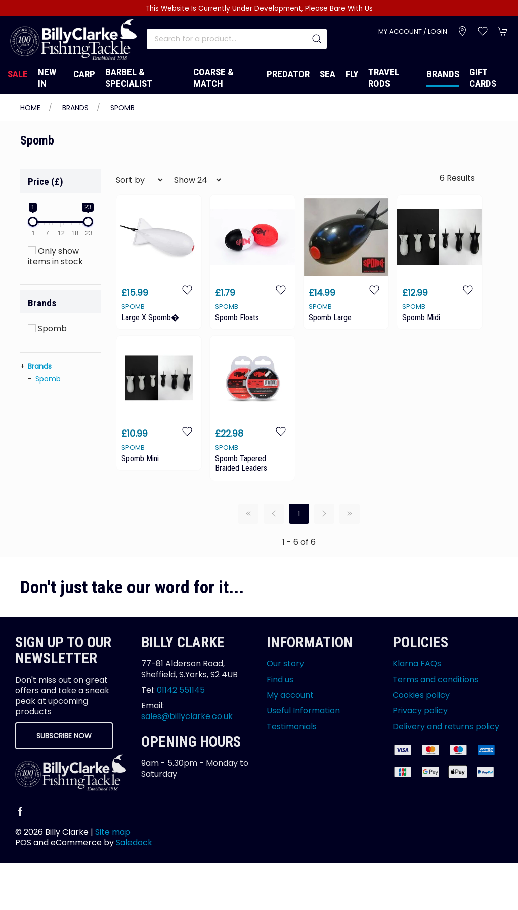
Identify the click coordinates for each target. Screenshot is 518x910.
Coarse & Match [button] (213, 78)
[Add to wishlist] (187, 290)
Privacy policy (420, 710)
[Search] (237, 39)
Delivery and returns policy (446, 726)
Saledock (134, 842)
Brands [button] (42, 303)
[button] (483, 31)
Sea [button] (327, 74)
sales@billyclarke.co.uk (187, 716)
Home (30, 108)
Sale (18, 74)
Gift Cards (482, 78)
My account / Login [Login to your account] (412, 31)
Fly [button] (352, 74)
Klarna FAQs (417, 663)
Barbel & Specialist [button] (128, 78)
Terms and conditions (436, 679)
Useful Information (303, 710)
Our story (285, 663)
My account (290, 695)
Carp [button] (84, 74)
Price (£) (45, 181)
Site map (113, 832)
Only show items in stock (55, 256)
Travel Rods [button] (383, 78)
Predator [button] (288, 74)
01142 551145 (181, 690)
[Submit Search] (317, 39)
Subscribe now (64, 736)
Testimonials (292, 726)
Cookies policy (421, 695)
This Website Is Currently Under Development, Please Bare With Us (259, 8)
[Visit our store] (462, 31)
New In (47, 78)
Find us (280, 679)
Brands (442, 74)
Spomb (122, 108)
